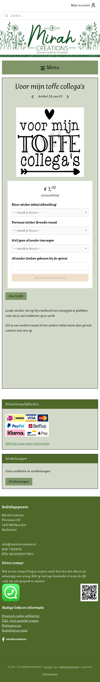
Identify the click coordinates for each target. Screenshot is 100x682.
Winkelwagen (19, 481)
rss (55, 667)
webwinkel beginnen (69, 667)
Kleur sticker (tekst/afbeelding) (34, 204)
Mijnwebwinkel (50, 674)
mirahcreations (14, 639)
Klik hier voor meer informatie (27, 443)
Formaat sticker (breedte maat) (34, 222)
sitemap (48, 667)
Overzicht (16, 296)
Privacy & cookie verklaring (20, 616)
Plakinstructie (11, 626)
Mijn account (83, 5)
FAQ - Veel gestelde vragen (20, 621)
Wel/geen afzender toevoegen (33, 240)
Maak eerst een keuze (50, 277)
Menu (50, 67)
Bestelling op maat (15, 630)
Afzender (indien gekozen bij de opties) (39, 258)
